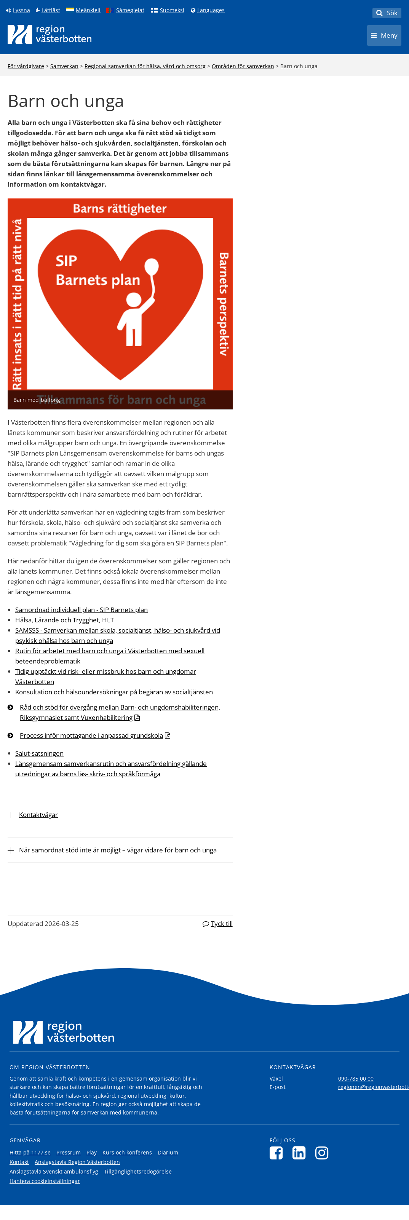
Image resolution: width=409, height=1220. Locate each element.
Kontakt (19, 1162)
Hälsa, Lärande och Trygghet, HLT (64, 620)
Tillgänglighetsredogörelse (138, 1171)
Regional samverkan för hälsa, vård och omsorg (145, 66)
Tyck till (222, 923)
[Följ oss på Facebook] (278, 1153)
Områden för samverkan (243, 66)
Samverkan (64, 66)
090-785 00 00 (356, 1078)
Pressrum (68, 1152)
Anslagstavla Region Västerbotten (77, 1162)
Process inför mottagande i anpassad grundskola (91, 735)
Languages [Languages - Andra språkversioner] (211, 10)
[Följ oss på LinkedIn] (301, 1153)
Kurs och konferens (127, 1152)
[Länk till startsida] (49, 34)
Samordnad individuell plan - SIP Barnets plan (81, 609)
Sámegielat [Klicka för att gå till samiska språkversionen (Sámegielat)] (130, 10)
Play (91, 1152)
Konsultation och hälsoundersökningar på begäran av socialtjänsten (114, 692)
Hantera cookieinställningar (45, 1181)
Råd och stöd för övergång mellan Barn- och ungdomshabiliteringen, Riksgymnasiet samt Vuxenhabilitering (120, 712)
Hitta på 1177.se (30, 1152)
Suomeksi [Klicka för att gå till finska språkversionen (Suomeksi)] (172, 10)
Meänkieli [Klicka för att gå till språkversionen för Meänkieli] (88, 10)
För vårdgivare (26, 66)
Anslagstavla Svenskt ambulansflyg (54, 1171)
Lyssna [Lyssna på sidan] (21, 10)
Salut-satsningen (39, 753)
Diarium (168, 1152)
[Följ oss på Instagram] (323, 1153)
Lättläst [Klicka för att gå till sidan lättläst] (51, 10)
